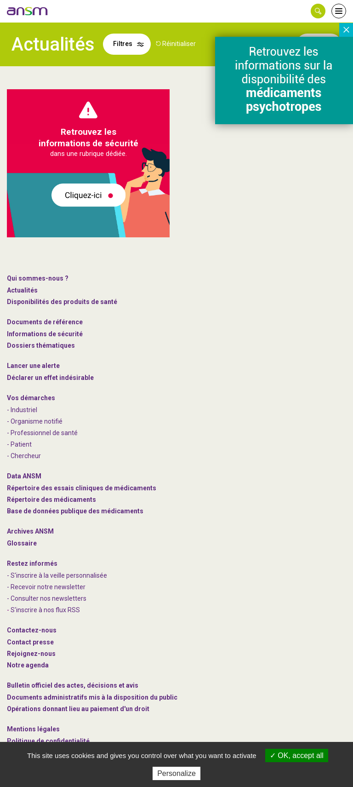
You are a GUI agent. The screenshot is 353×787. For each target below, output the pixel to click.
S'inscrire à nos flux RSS (45, 610)
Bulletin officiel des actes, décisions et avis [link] (72, 685)
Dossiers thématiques (41, 345)
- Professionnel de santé (42, 433)
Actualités (22, 290)
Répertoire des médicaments (51, 499)
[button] (318, 11)
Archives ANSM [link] (30, 531)
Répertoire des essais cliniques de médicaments (81, 488)
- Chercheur (24, 456)
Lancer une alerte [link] (33, 365)
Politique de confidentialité (48, 741)
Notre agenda (28, 665)
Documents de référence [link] (45, 322)
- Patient (19, 444)
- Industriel (22, 410)
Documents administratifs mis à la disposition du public (92, 697)
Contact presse (30, 642)
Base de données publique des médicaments (75, 511)
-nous (31, 653)
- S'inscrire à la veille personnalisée (57, 575)
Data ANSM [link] (24, 476)
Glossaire (22, 543)
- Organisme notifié (35, 421)
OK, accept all (297, 755)
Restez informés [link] (32, 563)
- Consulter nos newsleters (46, 598)
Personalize (176, 773)
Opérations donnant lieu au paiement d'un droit (78, 708)
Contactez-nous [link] (32, 630)
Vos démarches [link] (31, 398)
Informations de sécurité (45, 334)
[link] (27, 11)
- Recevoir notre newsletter (46, 587)
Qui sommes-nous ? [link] (37, 278)
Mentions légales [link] (33, 729)
